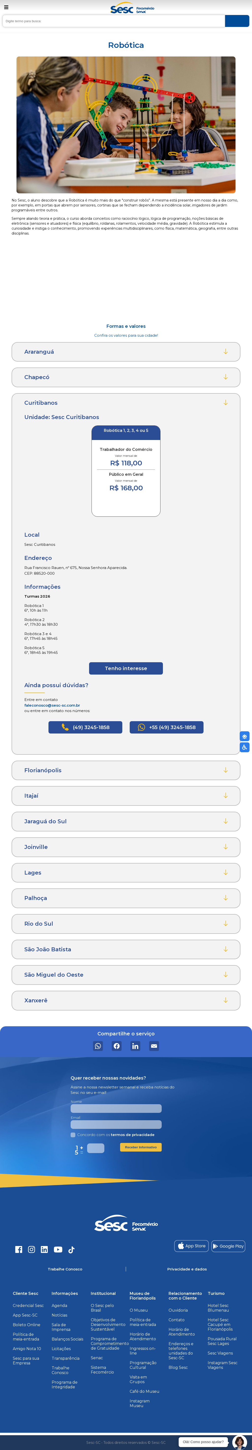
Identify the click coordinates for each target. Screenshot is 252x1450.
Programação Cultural (143, 1365)
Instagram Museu (140, 1403)
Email (75, 1117)
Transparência (65, 1358)
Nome (76, 1101)
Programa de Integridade (65, 1384)
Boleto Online (26, 1324)
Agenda (59, 1305)
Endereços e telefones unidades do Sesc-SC (181, 1350)
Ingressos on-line (143, 1351)
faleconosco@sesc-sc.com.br (52, 705)
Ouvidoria (178, 1310)
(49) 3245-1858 (86, 727)
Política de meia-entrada (26, 1336)
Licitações (61, 1348)
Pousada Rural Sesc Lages (222, 1341)
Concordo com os (113, 1134)
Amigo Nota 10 (27, 1348)
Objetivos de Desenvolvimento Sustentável (108, 1325)
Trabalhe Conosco (60, 1370)
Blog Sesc (178, 1367)
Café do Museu (144, 1391)
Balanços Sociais (67, 1339)
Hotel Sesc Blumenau (218, 1308)
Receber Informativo (141, 1147)
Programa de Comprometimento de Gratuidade (110, 1344)
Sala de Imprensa (61, 1327)
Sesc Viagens (220, 1353)
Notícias (59, 1315)
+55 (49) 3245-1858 (167, 727)
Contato (177, 1320)
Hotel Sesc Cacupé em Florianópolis (220, 1325)
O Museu (139, 1310)
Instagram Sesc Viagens (222, 1365)
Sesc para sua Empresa (26, 1360)
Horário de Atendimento (143, 1336)
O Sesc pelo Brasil (102, 1308)
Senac (97, 1358)
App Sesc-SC (25, 1315)
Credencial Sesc (28, 1305)
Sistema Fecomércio (102, 1370)
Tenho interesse (126, 668)
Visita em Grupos (138, 1379)
